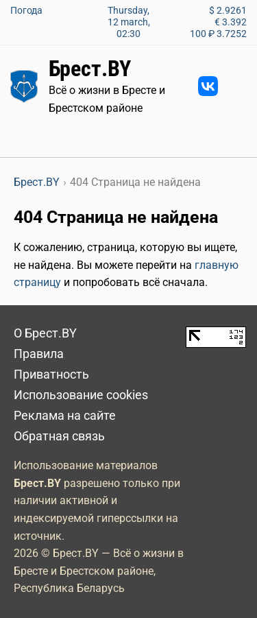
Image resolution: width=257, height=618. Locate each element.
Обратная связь (59, 436)
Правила (39, 354)
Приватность (51, 374)
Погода (26, 10)
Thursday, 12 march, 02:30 (129, 22)
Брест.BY (90, 69)
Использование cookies (81, 395)
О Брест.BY (45, 333)
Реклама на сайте (65, 416)
